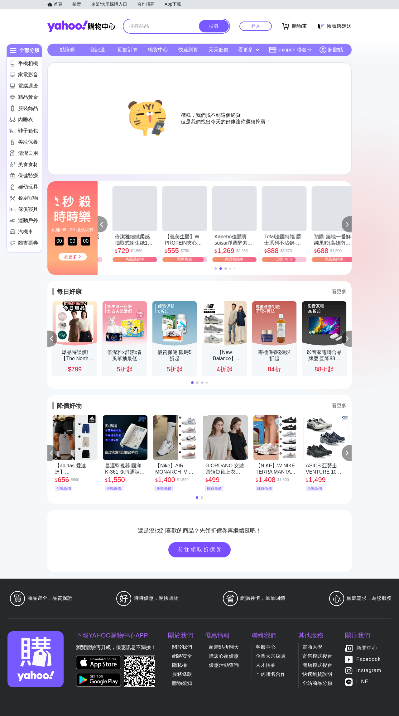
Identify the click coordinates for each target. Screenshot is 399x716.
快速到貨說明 (317, 674)
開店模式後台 (317, 665)
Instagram (368, 670)
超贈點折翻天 (224, 647)
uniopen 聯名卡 (290, 50)
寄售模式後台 (317, 656)
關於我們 (182, 647)
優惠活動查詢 (224, 665)
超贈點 (331, 50)
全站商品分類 (317, 683)
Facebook (368, 659)
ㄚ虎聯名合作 (271, 674)
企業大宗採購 (271, 656)
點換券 (67, 49)
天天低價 (218, 49)
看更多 (248, 49)
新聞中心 (366, 648)
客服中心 (266, 647)
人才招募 (266, 665)
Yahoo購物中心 (81, 26)
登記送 (97, 49)
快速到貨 (188, 49)
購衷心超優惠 (224, 656)
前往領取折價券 (200, 549)
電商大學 (312, 647)
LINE (362, 681)
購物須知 (182, 683)
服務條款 (182, 674)
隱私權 (179, 665)
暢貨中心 (158, 49)
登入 (255, 26)
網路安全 (182, 656)
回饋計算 (128, 49)
